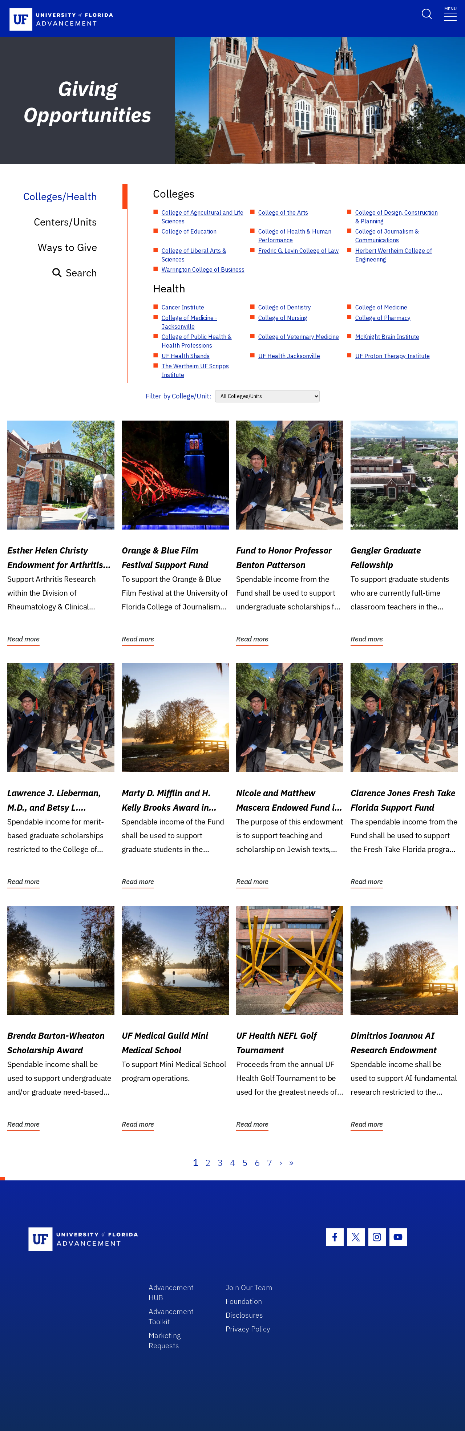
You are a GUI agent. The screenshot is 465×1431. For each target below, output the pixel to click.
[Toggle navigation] (450, 13)
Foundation (244, 1301)
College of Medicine (381, 307)
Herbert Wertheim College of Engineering (393, 255)
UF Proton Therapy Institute (392, 356)
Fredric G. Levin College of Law (298, 250)
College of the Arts (283, 212)
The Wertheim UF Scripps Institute (195, 370)
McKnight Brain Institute (387, 336)
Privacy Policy (248, 1329)
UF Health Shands (186, 356)
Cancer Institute (183, 307)
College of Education (189, 231)
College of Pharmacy (383, 317)
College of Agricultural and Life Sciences (202, 217)
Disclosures (244, 1315)
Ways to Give (67, 247)
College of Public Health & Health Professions (197, 341)
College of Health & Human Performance (294, 236)
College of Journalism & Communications (387, 236)
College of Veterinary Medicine (298, 336)
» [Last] (291, 1162)
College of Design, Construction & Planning (396, 217)
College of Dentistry (284, 307)
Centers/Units (65, 221)
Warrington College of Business (203, 269)
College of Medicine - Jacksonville (189, 322)
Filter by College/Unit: (178, 396)
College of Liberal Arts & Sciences (194, 255)
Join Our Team (249, 1287)
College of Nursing (282, 317)
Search (74, 272)
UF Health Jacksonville (289, 356)
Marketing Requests (165, 1340)
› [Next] (280, 1162)
